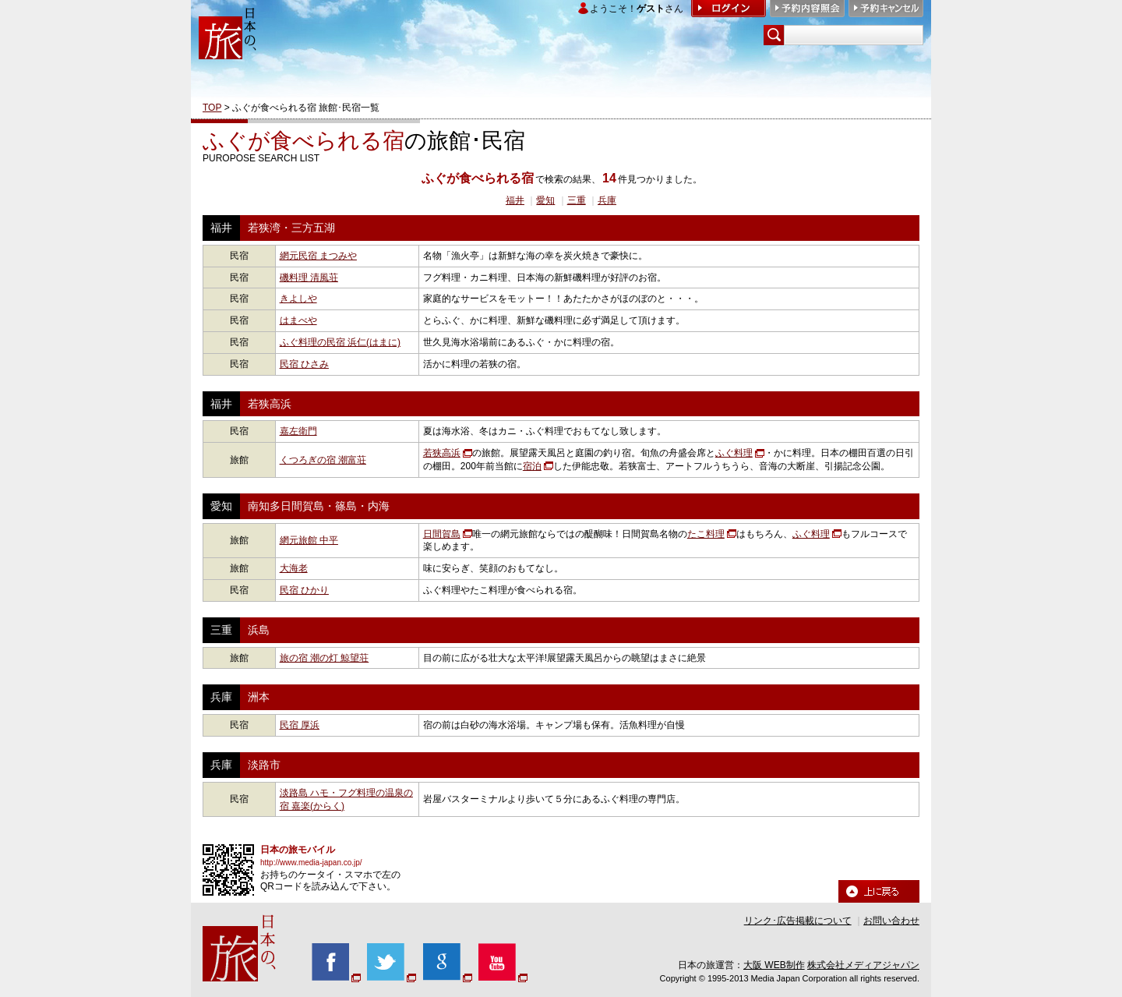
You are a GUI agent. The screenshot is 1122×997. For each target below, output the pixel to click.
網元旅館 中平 (309, 540)
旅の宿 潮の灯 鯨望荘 (324, 657)
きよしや (298, 298)
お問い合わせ (891, 920)
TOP (212, 107)
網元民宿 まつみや (318, 255)
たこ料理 (706, 534)
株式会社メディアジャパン (863, 965)
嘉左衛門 (298, 431)
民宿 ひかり (304, 590)
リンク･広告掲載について (798, 920)
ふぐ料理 (734, 452)
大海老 (294, 568)
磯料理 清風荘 (309, 277)
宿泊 (532, 466)
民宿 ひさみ (304, 364)
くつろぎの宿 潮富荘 (323, 459)
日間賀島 (441, 534)
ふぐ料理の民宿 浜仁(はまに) (340, 342)
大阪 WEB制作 (774, 965)
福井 (515, 200)
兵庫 (607, 200)
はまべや (298, 320)
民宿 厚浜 (299, 724)
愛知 (545, 200)
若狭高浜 (441, 452)
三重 (576, 200)
